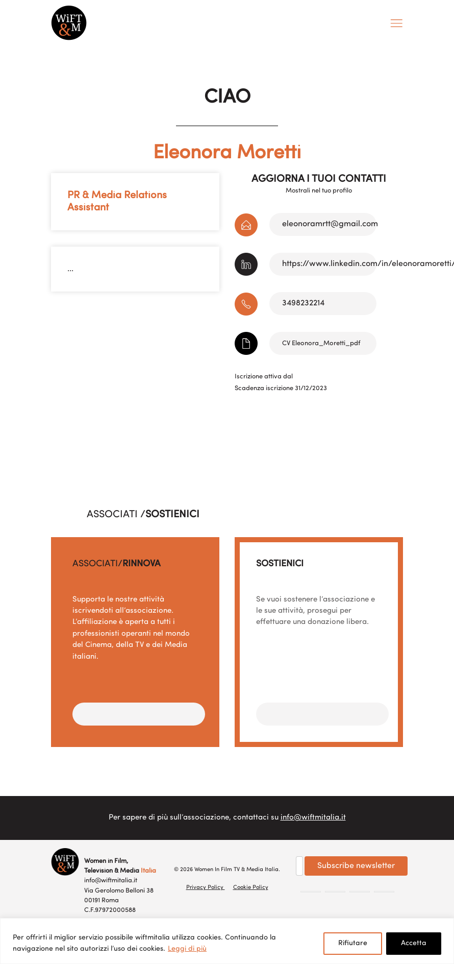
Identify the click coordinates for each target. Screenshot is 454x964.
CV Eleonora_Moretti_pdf (321, 343)
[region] (227, 941)
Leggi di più (187, 949)
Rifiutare (352, 943)
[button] (138, 714)
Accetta (413, 943)
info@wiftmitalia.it (313, 818)
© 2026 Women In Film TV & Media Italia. (227, 870)
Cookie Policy (250, 887)
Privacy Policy (205, 887)
